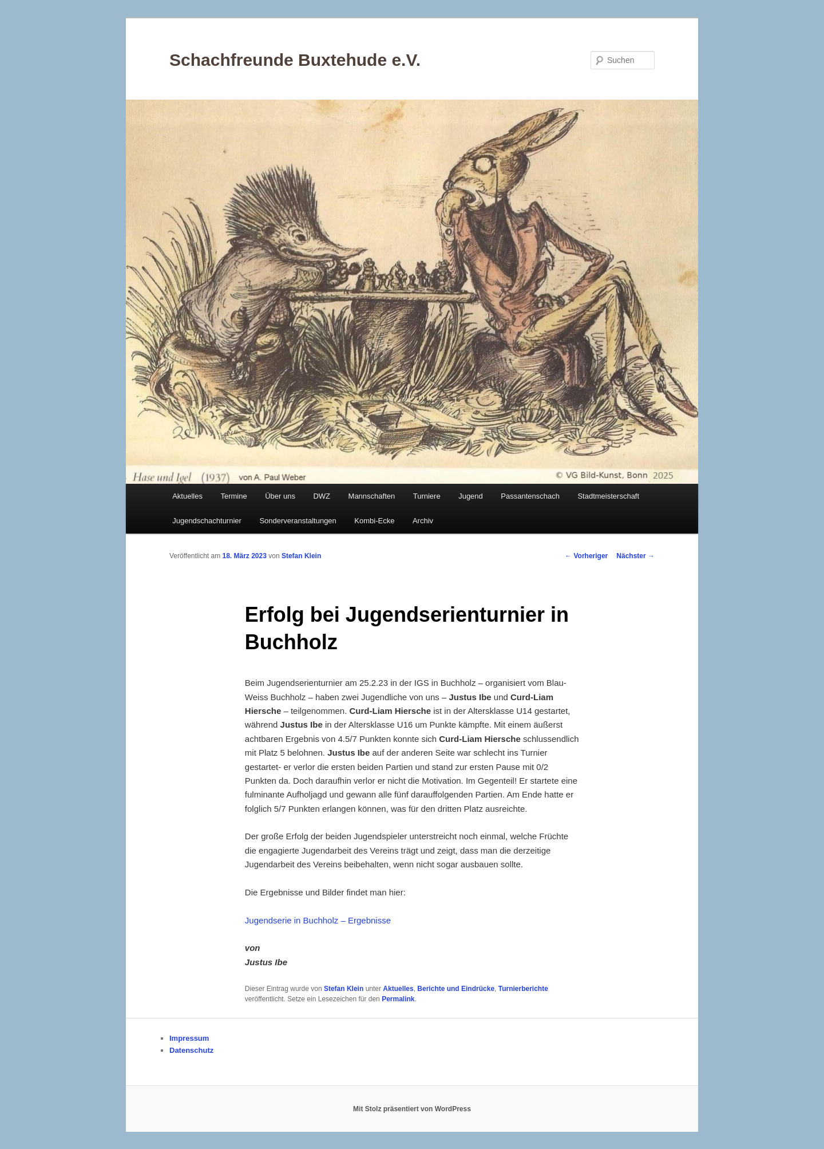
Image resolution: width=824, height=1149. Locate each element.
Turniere (427, 496)
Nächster (635, 556)
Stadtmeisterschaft (608, 496)
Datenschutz (191, 1050)
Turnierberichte (523, 989)
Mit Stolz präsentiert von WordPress (412, 1109)
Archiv (423, 520)
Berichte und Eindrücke (455, 989)
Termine (233, 496)
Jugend (470, 496)
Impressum (189, 1038)
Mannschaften (371, 496)
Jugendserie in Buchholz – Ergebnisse (318, 920)
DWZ (321, 496)
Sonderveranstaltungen (297, 520)
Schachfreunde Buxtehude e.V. (295, 59)
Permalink (398, 999)
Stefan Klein (301, 556)
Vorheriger (586, 556)
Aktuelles (187, 496)
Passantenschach (530, 496)
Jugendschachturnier (206, 520)
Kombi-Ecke (374, 520)
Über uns (280, 496)
